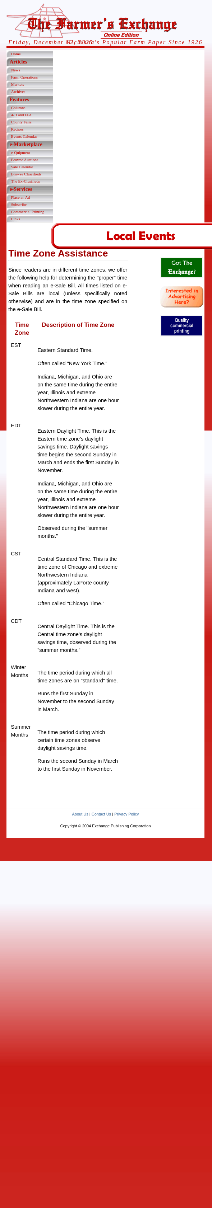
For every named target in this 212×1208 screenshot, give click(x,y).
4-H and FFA (21, 115)
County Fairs (21, 122)
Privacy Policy (126, 814)
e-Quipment (20, 152)
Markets (17, 84)
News (15, 70)
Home (16, 54)
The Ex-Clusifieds (25, 181)
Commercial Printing (28, 212)
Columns (18, 107)
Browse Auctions (24, 160)
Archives (18, 91)
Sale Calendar (22, 167)
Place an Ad (20, 197)
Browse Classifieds (26, 174)
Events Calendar (24, 136)
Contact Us (101, 814)
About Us (80, 814)
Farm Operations (24, 77)
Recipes (17, 129)
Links (15, 219)
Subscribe (19, 204)
